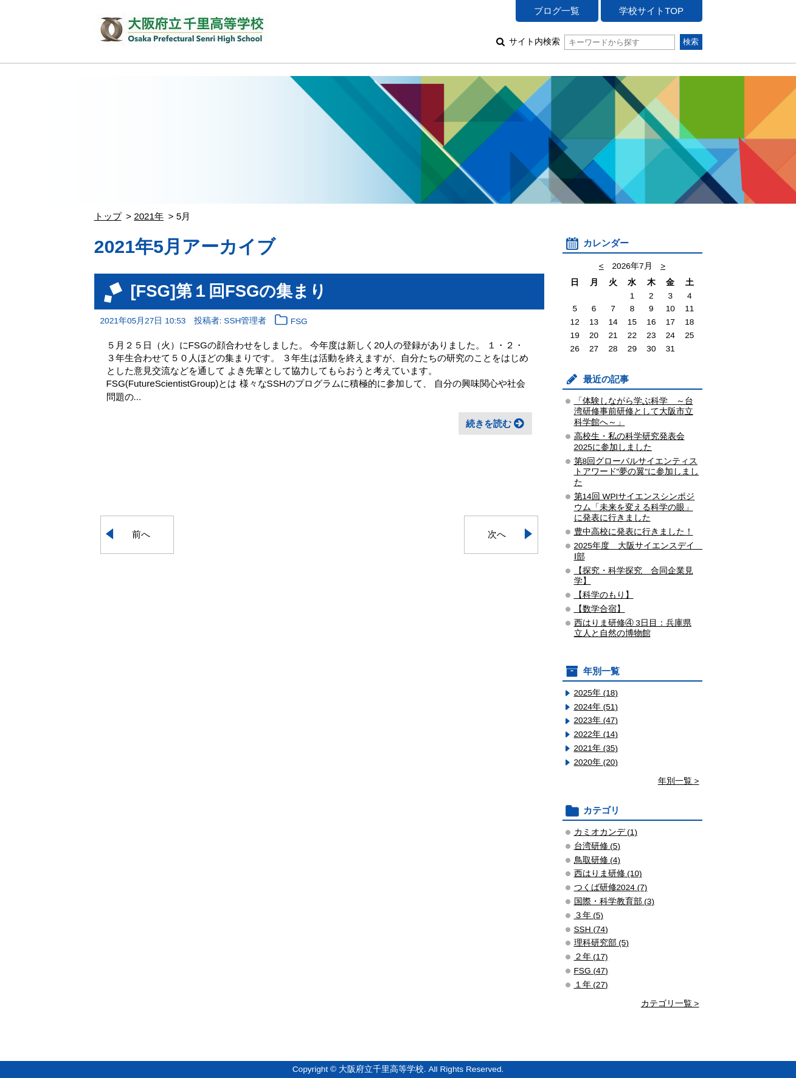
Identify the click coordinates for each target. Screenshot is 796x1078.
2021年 (149, 216)
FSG (299, 321)
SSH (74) (591, 929)
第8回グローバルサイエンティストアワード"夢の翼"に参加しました (636, 472)
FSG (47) (591, 970)
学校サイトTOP (651, 10)
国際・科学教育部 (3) (614, 901)
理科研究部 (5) (601, 942)
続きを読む (488, 423)
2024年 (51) (596, 706)
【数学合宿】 (599, 608)
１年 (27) (591, 984)
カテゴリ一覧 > (670, 1003)
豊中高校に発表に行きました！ (633, 531)
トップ (108, 216)
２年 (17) (591, 956)
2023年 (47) (596, 720)
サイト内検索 (592, 41)
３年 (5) (589, 915)
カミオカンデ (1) (606, 832)
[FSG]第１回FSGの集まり (229, 291)
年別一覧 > (678, 781)
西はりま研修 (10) (608, 873)
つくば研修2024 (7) (611, 887)
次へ (497, 534)
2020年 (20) (596, 762)
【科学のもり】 (604, 594)
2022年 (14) (596, 734)
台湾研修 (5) (597, 846)
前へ (141, 534)
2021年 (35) (596, 748)
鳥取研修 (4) (597, 860)
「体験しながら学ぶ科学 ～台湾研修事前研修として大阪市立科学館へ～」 (633, 411)
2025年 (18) (596, 692)
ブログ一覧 (557, 10)
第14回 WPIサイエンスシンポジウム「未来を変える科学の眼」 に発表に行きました (634, 507)
